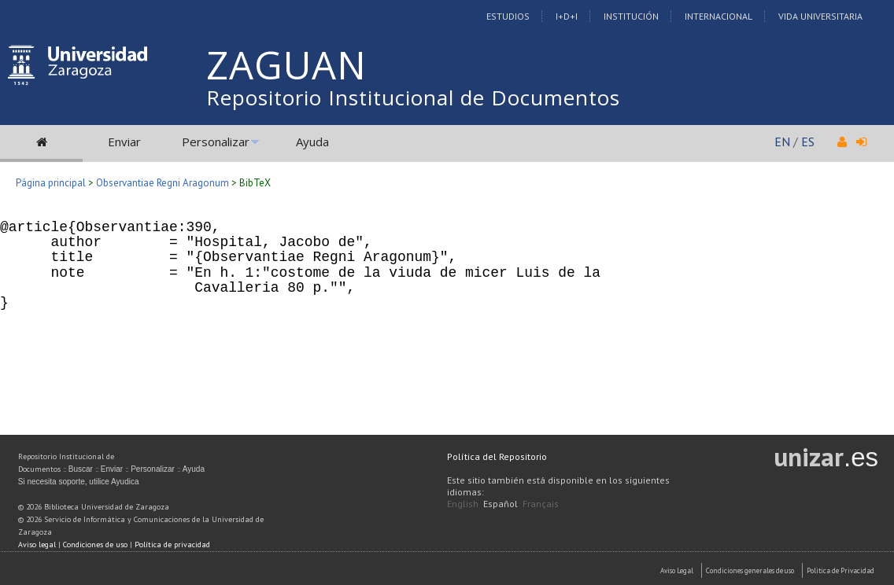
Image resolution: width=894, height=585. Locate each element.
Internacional (718, 16)
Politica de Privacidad (840, 570)
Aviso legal (37, 544)
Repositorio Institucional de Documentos (413, 97)
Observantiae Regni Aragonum (162, 182)
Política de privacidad (172, 544)
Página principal (51, 182)
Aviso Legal (676, 570)
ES (808, 141)
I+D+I (567, 16)
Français (541, 504)
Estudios (508, 16)
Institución (631, 16)
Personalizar (215, 141)
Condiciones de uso (95, 544)
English (462, 504)
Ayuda (312, 141)
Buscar (80, 469)
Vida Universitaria (820, 16)
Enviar (124, 141)
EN (782, 141)
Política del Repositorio (497, 456)
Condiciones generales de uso (750, 570)
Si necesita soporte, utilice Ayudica (78, 481)
